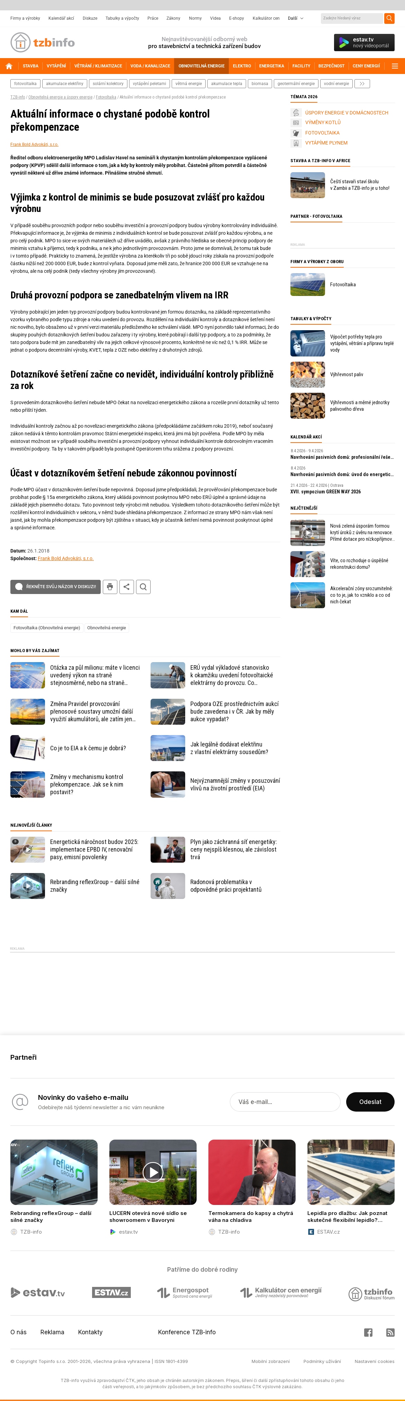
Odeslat (370, 1101)
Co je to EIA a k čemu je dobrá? (88, 748)
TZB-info (17, 97)
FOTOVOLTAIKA (322, 133)
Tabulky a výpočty (122, 18)
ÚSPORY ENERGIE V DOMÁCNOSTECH (346, 112)
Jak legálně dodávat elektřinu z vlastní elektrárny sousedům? (229, 748)
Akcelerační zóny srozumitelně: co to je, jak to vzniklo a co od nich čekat (361, 595)
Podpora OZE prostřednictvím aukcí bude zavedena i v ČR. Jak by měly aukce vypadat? (234, 711)
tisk (110, 587)
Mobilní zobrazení (271, 1361)
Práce (152, 18)
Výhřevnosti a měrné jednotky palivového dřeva (359, 405)
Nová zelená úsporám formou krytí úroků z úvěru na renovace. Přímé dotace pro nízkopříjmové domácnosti (362, 532)
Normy (195, 18)
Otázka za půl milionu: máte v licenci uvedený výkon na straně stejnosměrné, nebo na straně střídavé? (95, 675)
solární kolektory (108, 83)
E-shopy (236, 18)
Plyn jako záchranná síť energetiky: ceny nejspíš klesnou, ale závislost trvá (233, 849)
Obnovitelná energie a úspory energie (60, 97)
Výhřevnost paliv (346, 374)
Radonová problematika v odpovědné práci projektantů (226, 885)
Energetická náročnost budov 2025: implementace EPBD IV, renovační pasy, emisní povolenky (94, 849)
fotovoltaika (25, 83)
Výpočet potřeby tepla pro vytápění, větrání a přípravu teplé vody (362, 343)
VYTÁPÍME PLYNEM (326, 143)
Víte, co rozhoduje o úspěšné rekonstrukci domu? (359, 563)
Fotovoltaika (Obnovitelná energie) (47, 627)
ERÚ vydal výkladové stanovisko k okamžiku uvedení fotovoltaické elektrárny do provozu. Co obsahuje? (231, 675)
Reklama (52, 1332)
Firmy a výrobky (25, 18)
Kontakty (90, 1332)
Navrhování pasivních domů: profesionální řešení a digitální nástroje (342, 457)
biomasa (260, 83)
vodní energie (336, 83)
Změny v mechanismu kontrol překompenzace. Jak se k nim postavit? (86, 784)
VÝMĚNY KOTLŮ (323, 122)
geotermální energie (296, 83)
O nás (18, 1332)
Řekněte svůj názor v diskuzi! (61, 586)
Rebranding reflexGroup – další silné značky (95, 885)
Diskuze (90, 18)
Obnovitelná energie (106, 627)
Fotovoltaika (106, 97)
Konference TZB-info (187, 1332)
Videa (215, 18)
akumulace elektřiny (64, 83)
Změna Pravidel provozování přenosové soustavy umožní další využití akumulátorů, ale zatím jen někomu (91, 711)
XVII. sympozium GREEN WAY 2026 (325, 491)
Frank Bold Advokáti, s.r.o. (34, 144)
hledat (143, 587)
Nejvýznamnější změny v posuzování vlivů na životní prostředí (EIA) (235, 784)
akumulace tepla (226, 83)
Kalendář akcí (61, 18)
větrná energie (189, 83)
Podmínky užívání (322, 1361)
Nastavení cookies (375, 1361)
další (362, 83)
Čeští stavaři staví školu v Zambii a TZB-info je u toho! (359, 184)
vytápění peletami (149, 83)
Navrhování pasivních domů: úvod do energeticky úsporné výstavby (342, 474)
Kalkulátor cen (266, 18)
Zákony (173, 18)
